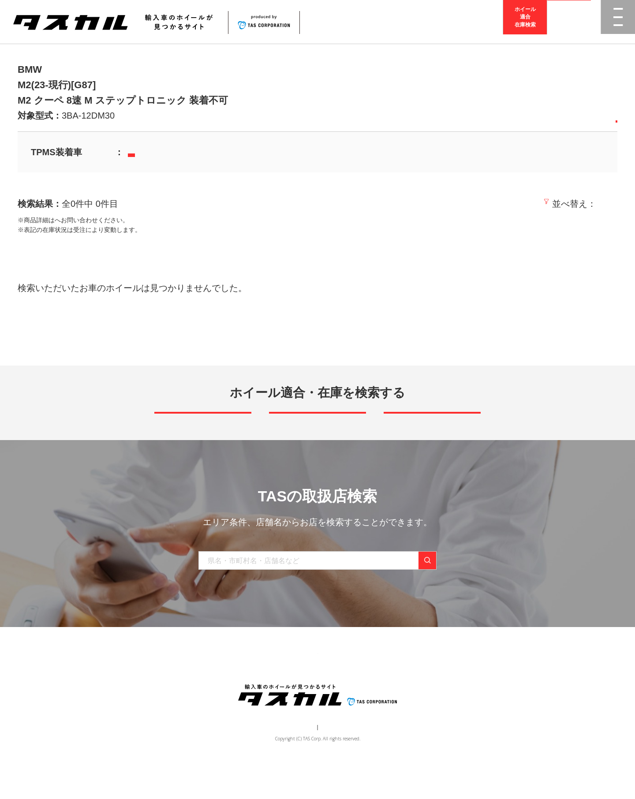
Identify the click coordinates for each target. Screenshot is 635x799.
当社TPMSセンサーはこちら (173, 153)
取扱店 (64, 220)
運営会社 (291, 762)
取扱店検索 (569, 21)
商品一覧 (201, 683)
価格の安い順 (529, 204)
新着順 (483, 204)
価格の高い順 (589, 204)
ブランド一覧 (245, 683)
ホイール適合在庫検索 (525, 21)
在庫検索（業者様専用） (447, 683)
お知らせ (340, 683)
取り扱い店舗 (295, 683)
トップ (166, 683)
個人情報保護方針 (333, 762)
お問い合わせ (384, 683)
